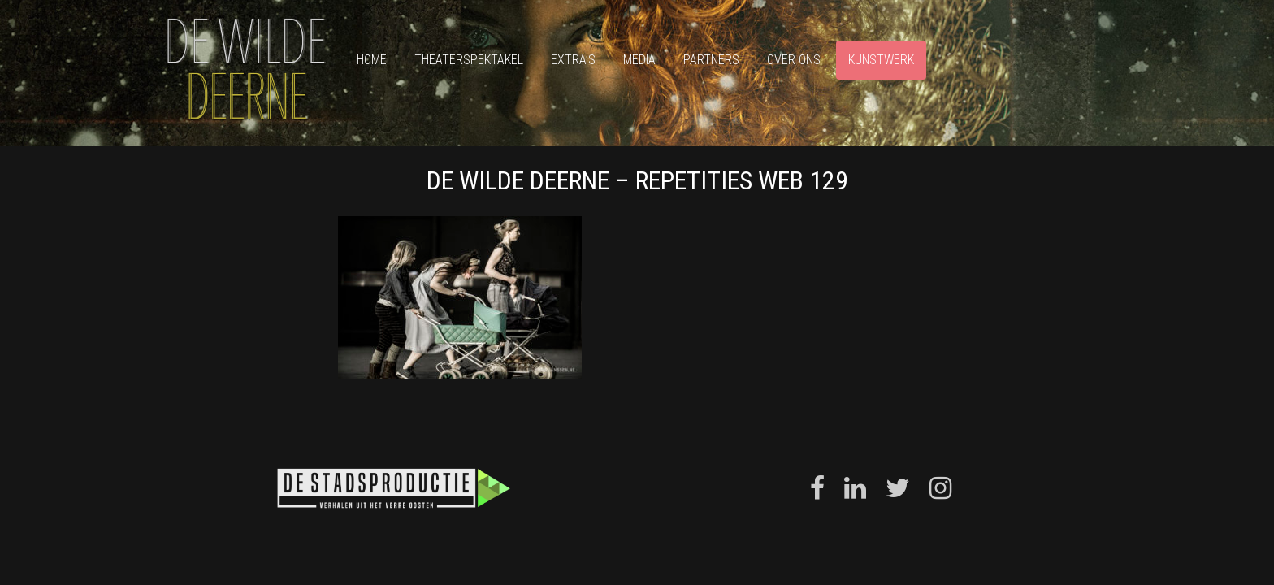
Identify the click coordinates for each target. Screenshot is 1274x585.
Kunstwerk (881, 59)
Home (372, 59)
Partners (711, 59)
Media (639, 59)
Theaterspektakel (468, 59)
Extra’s (573, 59)
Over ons (794, 59)
